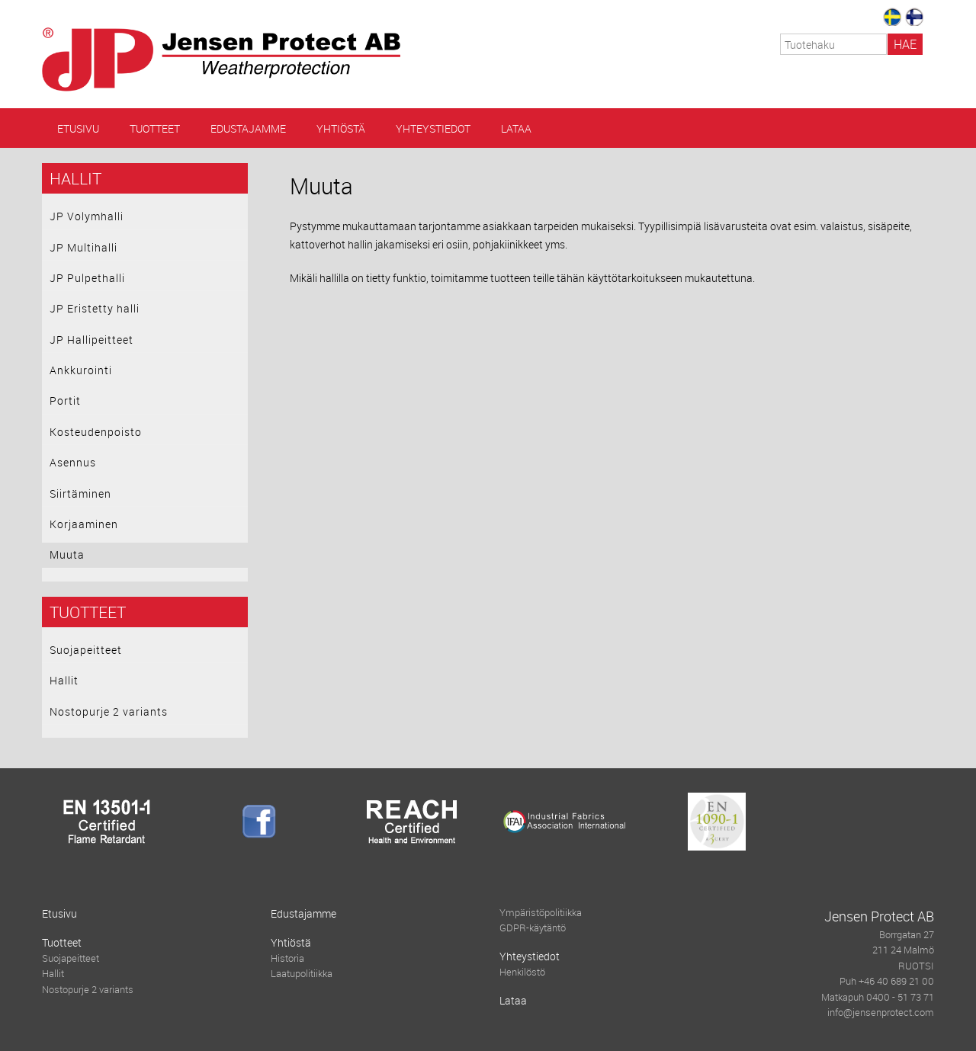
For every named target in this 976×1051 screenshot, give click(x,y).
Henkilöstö (522, 972)
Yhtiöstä (340, 128)
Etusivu (78, 128)
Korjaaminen (84, 524)
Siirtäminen (80, 493)
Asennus (73, 462)
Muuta (67, 554)
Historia (287, 958)
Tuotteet (155, 128)
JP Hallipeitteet (91, 339)
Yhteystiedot (433, 128)
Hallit (75, 178)
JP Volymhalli (87, 216)
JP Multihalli (83, 247)
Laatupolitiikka (301, 973)
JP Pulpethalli (87, 278)
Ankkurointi (81, 370)
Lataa (516, 128)
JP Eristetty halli (95, 308)
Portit (65, 400)
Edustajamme (248, 128)
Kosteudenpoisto (96, 432)
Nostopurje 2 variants (109, 711)
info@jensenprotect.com (880, 1012)
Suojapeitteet (86, 649)
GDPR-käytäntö (532, 927)
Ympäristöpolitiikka (540, 912)
